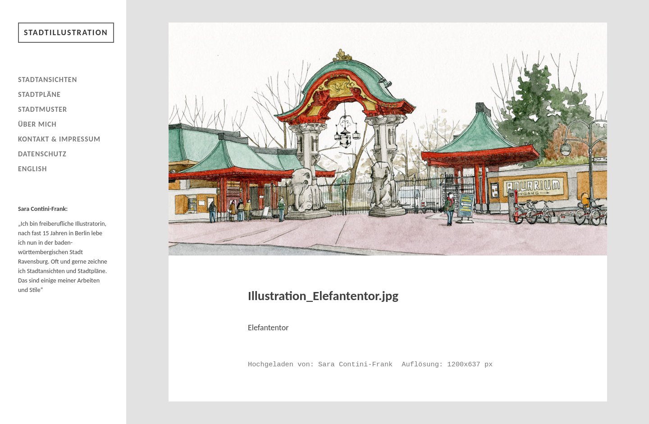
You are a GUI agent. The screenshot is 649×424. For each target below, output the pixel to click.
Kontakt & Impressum (59, 139)
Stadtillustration (66, 32)
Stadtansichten (47, 79)
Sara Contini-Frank (355, 364)
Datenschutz (42, 154)
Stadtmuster (42, 109)
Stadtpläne (39, 94)
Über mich (37, 124)
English (32, 168)
